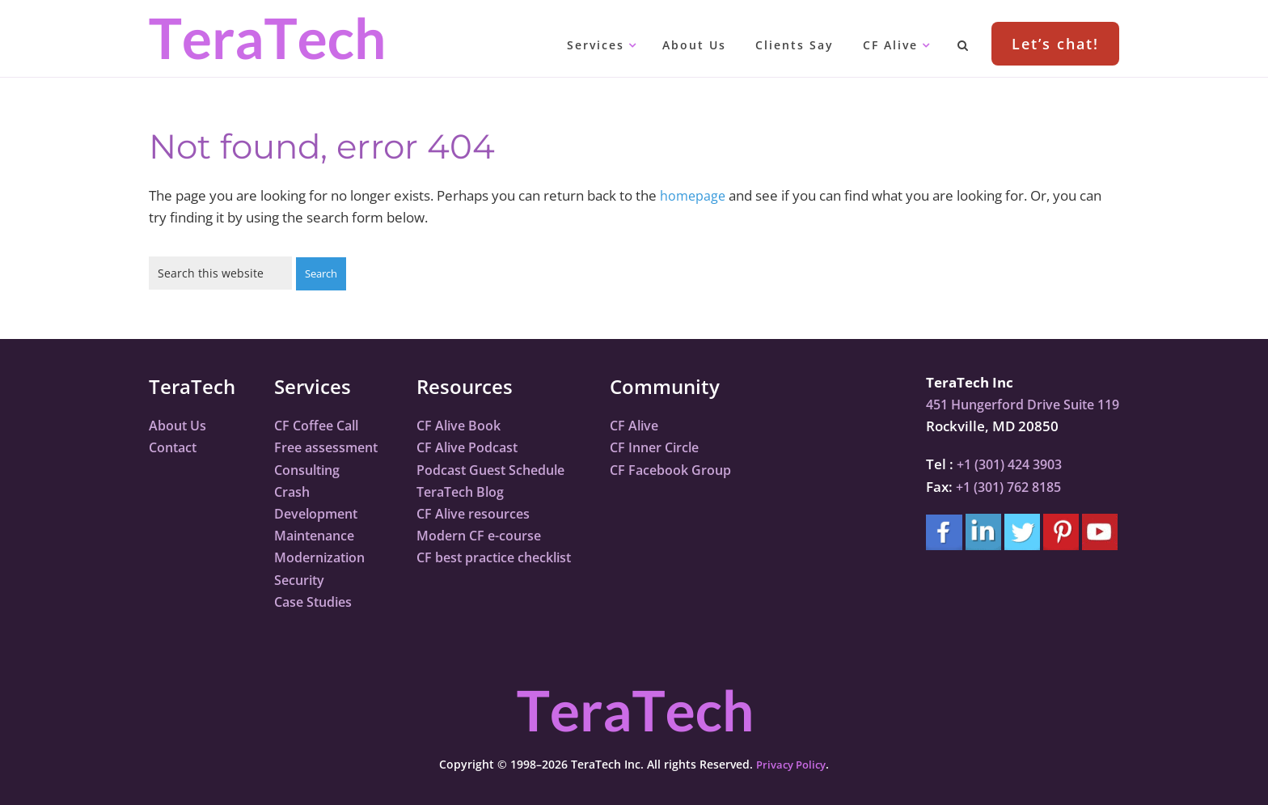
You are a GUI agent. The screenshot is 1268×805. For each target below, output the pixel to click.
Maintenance (318, 534)
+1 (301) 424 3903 (1000, 463)
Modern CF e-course (488, 534)
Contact (175, 446)
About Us (179, 424)
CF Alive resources (482, 512)
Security (301, 579)
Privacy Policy (791, 763)
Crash (293, 490)
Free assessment (329, 446)
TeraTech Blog (469, 490)
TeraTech (266, 38)
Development (319, 512)
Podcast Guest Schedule (502, 469)
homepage (694, 195)
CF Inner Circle (676, 446)
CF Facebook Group (691, 469)
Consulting (309, 469)
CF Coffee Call (319, 424)
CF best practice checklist (506, 556)
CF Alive (654, 424)
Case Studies (316, 600)
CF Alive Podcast (476, 446)
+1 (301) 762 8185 (999, 486)
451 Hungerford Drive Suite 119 (1015, 403)
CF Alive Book (467, 424)
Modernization (323, 556)
